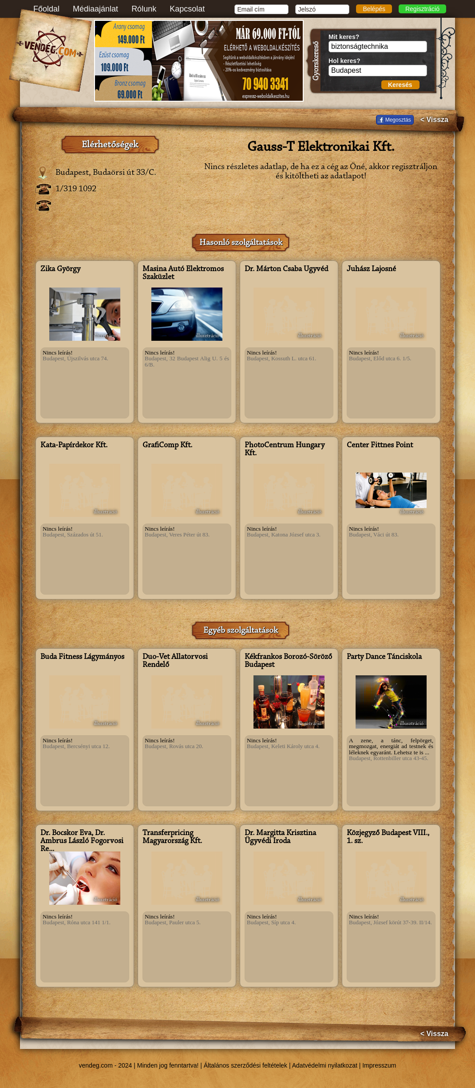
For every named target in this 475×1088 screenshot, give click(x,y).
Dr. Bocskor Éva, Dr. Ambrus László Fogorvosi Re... (81, 841)
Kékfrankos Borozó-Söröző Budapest (288, 661)
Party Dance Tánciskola (384, 657)
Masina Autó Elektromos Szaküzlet (183, 273)
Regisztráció (422, 8)
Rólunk (143, 8)
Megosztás (398, 120)
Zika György (60, 269)
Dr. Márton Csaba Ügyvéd (286, 269)
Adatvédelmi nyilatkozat (324, 1065)
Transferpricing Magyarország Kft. (172, 837)
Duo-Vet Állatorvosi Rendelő (175, 661)
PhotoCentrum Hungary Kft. (285, 449)
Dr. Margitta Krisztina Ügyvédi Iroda (280, 837)
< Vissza (434, 119)
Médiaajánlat (95, 8)
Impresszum (379, 1065)
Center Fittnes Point (380, 445)
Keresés (400, 84)
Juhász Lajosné (371, 269)
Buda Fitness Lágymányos (82, 657)
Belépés (374, 8)
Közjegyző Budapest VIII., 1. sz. (388, 837)
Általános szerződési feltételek (245, 1065)
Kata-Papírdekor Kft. (73, 445)
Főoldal (46, 8)
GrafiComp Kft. (167, 445)
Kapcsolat (187, 8)
